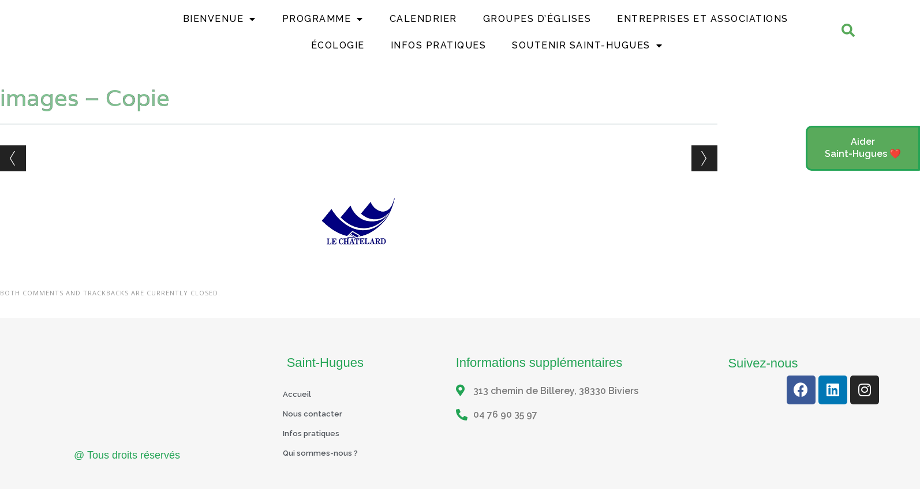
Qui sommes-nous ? (326, 468)
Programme (323, 27)
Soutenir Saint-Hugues (587, 53)
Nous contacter (318, 429)
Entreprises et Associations (702, 26)
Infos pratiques (317, 449)
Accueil (299, 409)
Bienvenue (219, 27)
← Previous (13, 174)
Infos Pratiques (439, 53)
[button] (863, 148)
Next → (704, 174)
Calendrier (423, 26)
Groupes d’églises (537, 26)
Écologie (338, 53)
